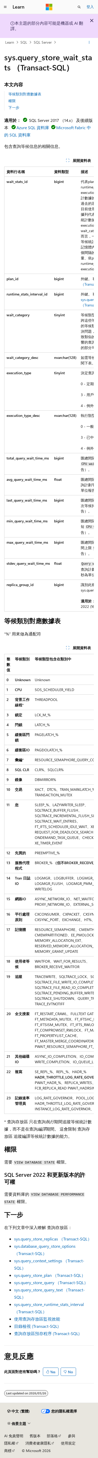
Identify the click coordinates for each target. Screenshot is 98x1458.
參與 (71, 1435)
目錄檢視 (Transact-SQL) (36, 1326)
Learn (9, 42)
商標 (7, 1450)
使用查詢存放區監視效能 (37, 1319)
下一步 (13, 107)
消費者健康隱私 (38, 1443)
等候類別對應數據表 (24, 93)
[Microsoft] (49, 7)
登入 (90, 6)
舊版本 (35, 1435)
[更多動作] (89, 42)
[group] (49, 389)
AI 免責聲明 (13, 1435)
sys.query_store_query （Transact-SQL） (51, 1282)
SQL (23, 42)
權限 (12, 100)
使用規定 (68, 1443)
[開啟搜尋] (79, 7)
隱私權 (9, 1443)
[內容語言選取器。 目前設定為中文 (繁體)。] (18, 1411)
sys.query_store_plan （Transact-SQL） (49, 1275)
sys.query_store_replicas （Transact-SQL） (53, 1239)
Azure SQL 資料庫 (32, 127)
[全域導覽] (5, 7)
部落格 (52, 1435)
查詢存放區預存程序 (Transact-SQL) (47, 1333)
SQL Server (43, 42)
